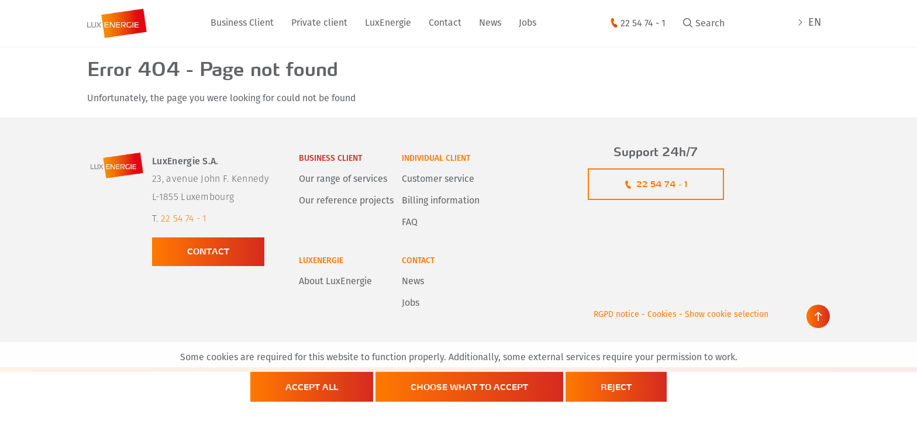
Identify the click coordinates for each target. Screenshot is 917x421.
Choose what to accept (469, 387)
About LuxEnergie (335, 282)
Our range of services (343, 179)
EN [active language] (814, 23)
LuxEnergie (388, 23)
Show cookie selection (726, 314)
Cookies (662, 314)
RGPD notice (616, 314)
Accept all (311, 387)
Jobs (527, 23)
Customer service (438, 179)
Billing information (441, 201)
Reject (616, 387)
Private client (319, 23)
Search (710, 24)
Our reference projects (346, 201)
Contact (445, 23)
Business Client (242, 23)
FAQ (410, 222)
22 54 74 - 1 (643, 24)
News (490, 23)
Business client (330, 158)
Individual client (436, 158)
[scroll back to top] (818, 316)
